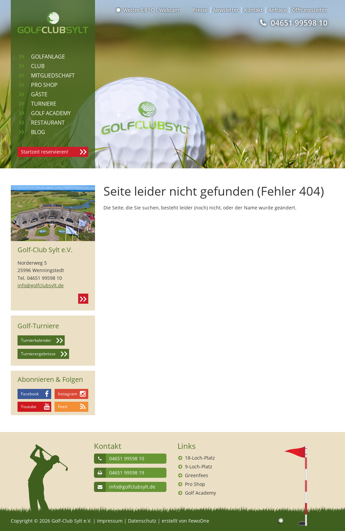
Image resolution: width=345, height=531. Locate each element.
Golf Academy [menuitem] (51, 113)
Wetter (135, 10)
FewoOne (198, 521)
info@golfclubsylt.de (41, 285)
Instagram (67, 394)
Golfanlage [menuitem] (48, 56)
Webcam (169, 10)
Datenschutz (142, 521)
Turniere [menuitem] (43, 103)
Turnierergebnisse (38, 354)
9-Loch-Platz (198, 466)
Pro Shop (195, 484)
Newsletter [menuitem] (226, 10)
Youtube (28, 406)
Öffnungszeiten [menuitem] (309, 10)
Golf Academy (200, 493)
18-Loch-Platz (200, 458)
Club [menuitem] (37, 66)
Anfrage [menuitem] (277, 10)
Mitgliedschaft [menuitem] (53, 75)
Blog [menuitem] (38, 132)
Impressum (110, 521)
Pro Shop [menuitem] (44, 85)
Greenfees (196, 475)
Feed (62, 406)
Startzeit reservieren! (44, 151)
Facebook (30, 394)
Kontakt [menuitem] (253, 10)
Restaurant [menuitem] (48, 122)
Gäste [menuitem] (39, 94)
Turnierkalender (36, 340)
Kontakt (83, 299)
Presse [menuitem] (200, 10)
